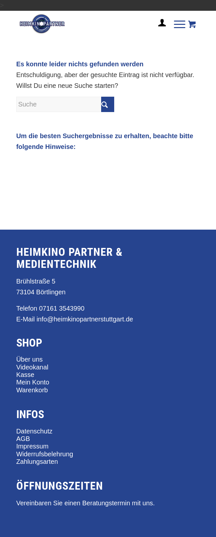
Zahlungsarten (37, 461)
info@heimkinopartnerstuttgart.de (85, 319)
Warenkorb (32, 390)
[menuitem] (159, 25)
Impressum (32, 446)
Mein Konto (32, 382)
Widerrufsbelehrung (44, 454)
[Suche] (65, 104)
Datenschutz (34, 431)
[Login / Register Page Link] (159, 31)
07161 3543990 (62, 308)
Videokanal (32, 367)
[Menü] (176, 24)
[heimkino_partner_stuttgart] (89, 24)
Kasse (25, 374)
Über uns (29, 359)
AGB (23, 438)
